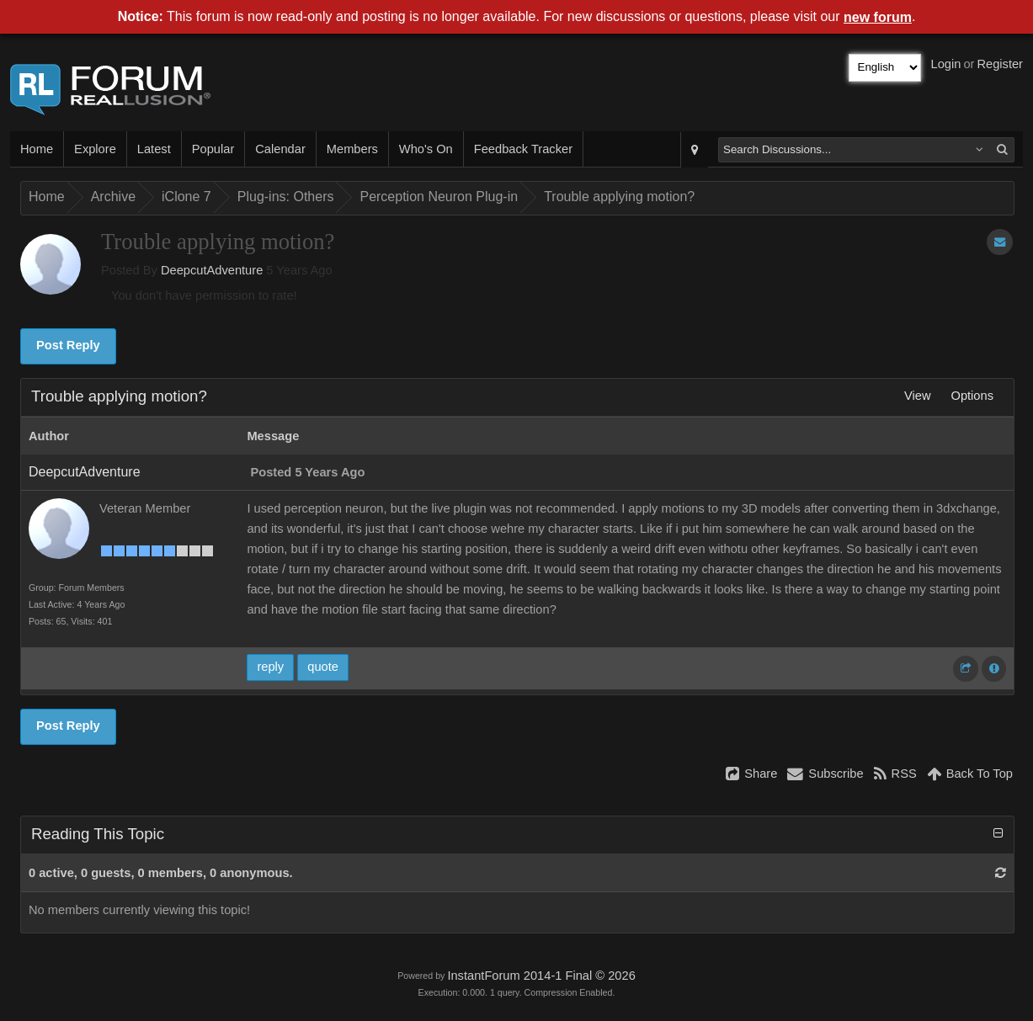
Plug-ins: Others (285, 196)
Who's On (426, 149)
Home (36, 149)
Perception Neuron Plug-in (438, 196)
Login (946, 64)
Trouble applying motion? (619, 196)
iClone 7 (186, 196)
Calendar (280, 149)
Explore (95, 149)
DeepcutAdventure (212, 270)
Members (352, 149)
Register (1000, 64)
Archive (113, 196)
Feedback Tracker (523, 149)
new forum (878, 17)
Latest (154, 149)
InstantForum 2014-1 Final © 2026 (541, 975)
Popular (213, 149)
